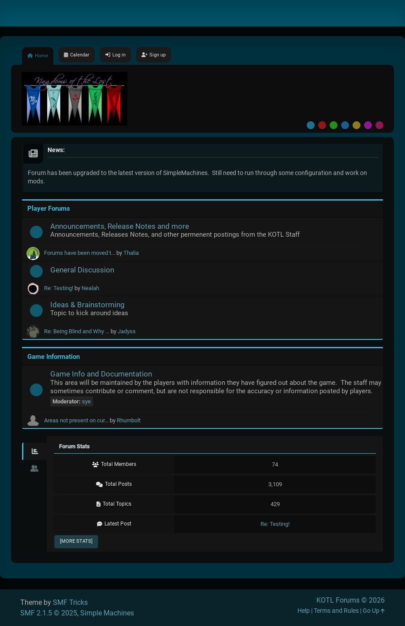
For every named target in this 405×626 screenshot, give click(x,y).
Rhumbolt (129, 420)
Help (303, 611)
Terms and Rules (336, 611)
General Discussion (82, 269)
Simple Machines (107, 613)
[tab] (34, 451)
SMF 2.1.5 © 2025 (48, 613)
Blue (345, 125)
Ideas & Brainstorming (87, 304)
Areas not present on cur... (76, 420)
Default (311, 125)
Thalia (131, 253)
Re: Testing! (58, 288)
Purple (368, 125)
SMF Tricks (70, 602)
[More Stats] (76, 541)
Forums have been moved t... (79, 253)
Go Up (374, 611)
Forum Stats (74, 446)
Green (334, 125)
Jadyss (127, 331)
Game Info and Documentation (101, 373)
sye (86, 401)
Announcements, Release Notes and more (119, 226)
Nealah (90, 288)
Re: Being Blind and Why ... (76, 331)
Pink (379, 125)
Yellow (356, 125)
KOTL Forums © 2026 (350, 600)
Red (322, 125)
